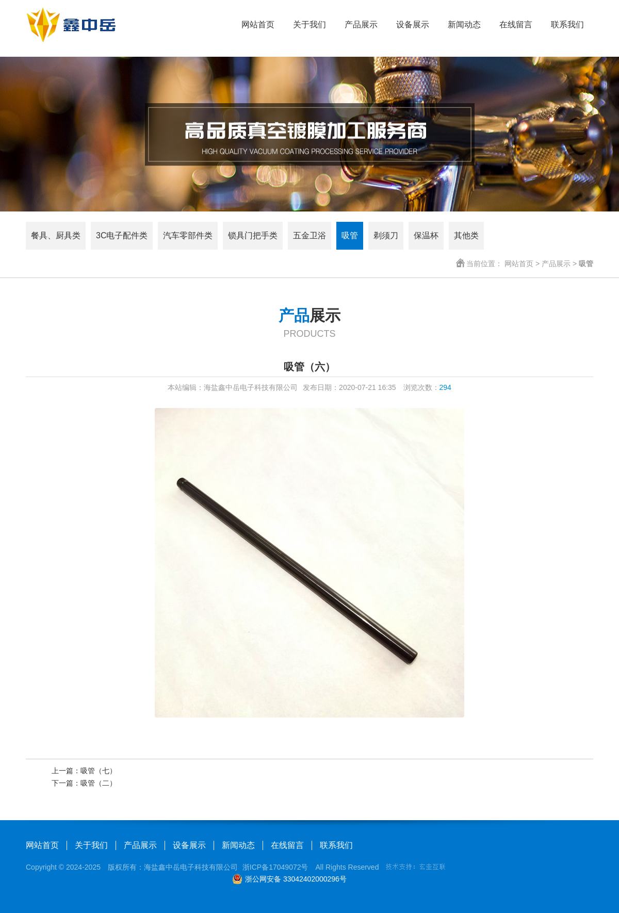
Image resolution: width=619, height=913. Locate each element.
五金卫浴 (309, 235)
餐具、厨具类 (55, 235)
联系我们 (567, 24)
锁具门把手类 (253, 235)
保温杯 (426, 235)
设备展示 (412, 24)
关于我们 (309, 24)
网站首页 (257, 24)
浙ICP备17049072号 (275, 867)
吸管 (349, 235)
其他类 (466, 235)
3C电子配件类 (122, 235)
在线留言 (515, 24)
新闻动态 (464, 24)
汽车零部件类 (188, 235)
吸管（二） (98, 783)
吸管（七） (98, 771)
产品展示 (361, 24)
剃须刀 (385, 235)
